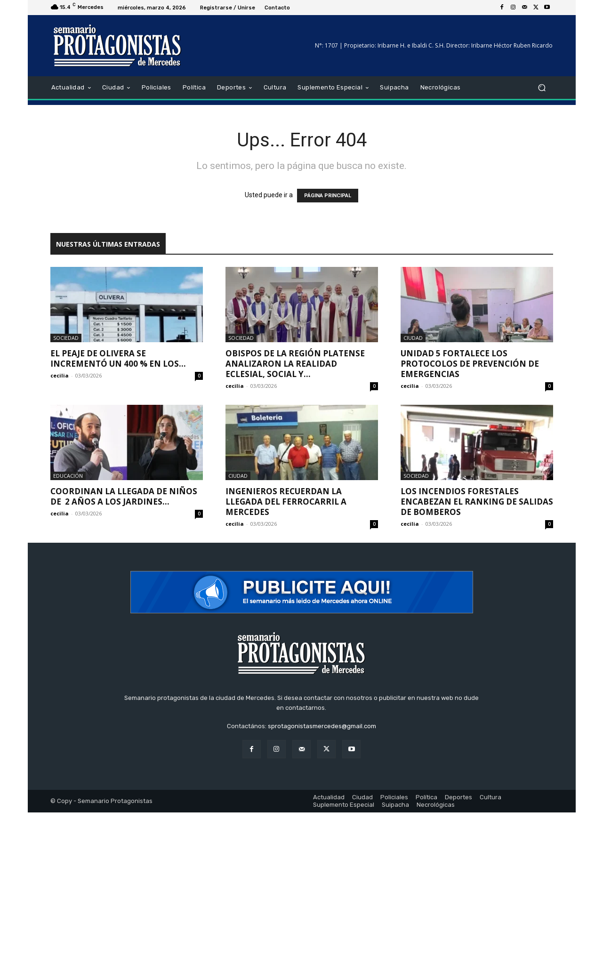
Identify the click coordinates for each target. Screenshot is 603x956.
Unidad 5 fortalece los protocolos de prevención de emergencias (470, 363)
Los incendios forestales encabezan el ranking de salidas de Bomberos (477, 501)
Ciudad (413, 337)
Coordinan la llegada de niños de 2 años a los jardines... (123, 496)
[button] (542, 88)
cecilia (59, 375)
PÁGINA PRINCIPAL (327, 196)
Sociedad (66, 337)
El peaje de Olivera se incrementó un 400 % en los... (118, 358)
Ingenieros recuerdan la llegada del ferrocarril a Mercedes (285, 501)
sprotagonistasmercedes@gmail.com (322, 726)
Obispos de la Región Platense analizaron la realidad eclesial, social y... (295, 363)
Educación (68, 475)
